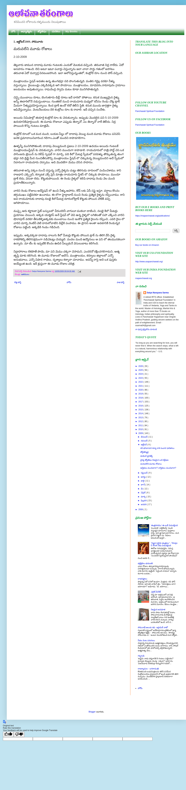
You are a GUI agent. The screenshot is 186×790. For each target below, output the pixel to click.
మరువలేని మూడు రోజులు (151, 464)
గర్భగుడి (141, 656)
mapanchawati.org (143, 278)
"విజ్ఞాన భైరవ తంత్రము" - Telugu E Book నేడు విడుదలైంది (164, 544)
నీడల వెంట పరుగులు (146, 640)
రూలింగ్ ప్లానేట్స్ (146, 456)
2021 (141, 386)
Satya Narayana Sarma (41, 271)
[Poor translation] (19, 734)
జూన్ (143, 484)
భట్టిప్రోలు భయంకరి (145, 563)
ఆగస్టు (143, 477)
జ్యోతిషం (42, 31)
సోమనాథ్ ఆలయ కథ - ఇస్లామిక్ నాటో (153, 627)
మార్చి (143, 496)
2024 (141, 374)
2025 (141, 370)
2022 (141, 382)
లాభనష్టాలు (142, 579)
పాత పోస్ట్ (120, 282)
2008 (141, 509)
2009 (141, 433)
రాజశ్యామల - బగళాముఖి (148, 668)
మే (142, 489)
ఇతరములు (25, 274)
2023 (141, 378)
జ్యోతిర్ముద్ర (144, 452)
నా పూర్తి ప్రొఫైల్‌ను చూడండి (146, 329)
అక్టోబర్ (144, 444)
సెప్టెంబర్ (144, 473)
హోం (13, 31)
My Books (71, 31)
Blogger (92, 712)
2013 (141, 417)
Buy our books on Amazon (147, 245)
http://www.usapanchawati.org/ (149, 261)
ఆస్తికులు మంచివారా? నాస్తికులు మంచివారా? (158, 468)
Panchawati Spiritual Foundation (149, 111)
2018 (141, 398)
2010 (141, 429)
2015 (141, 409)
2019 (141, 394)
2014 (141, 413)
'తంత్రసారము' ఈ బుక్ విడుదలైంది (164, 525)
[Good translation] (8, 734)
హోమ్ (69, 282)
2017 (141, 401)
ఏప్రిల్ (143, 492)
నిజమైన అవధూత (158, 609)
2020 (141, 390)
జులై (143, 481)
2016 (141, 406)
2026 (141, 366)
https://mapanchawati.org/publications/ (152, 216)
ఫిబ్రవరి (144, 500)
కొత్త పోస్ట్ (17, 282)
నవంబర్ (144, 441)
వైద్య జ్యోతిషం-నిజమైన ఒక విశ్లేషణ (154, 460)
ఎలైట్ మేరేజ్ (156, 592)
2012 (141, 421)
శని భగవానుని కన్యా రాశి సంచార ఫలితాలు (157, 448)
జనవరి (144, 504)
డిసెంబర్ (144, 437)
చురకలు (56, 31)
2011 (141, 425)
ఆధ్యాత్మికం (26, 31)
